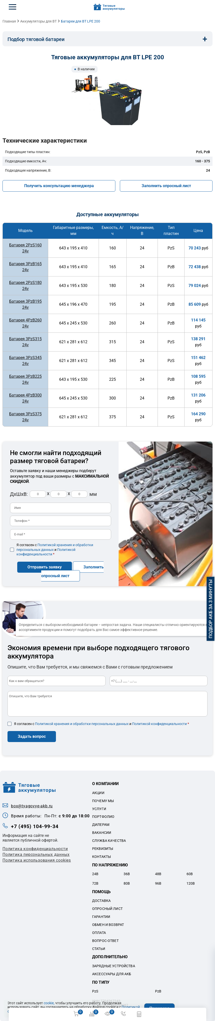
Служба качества (109, 840)
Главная (9, 21)
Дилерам (100, 824)
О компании (105, 783)
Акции (98, 793)
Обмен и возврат (108, 924)
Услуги (99, 808)
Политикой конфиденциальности (159, 724)
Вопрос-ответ (105, 940)
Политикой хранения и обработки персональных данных (82, 724)
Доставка (101, 900)
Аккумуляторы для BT (38, 21)
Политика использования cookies (36, 860)
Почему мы (103, 800)
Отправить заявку (44, 566)
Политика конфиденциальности (35, 848)
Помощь (101, 891)
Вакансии (101, 832)
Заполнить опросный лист (166, 185)
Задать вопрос (32, 736)
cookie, (49, 1003)
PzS (95, 991)
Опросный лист (107, 908)
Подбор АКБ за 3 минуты (210, 608)
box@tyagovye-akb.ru (32, 805)
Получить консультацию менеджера (59, 185)
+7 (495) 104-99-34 (34, 826)
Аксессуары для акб (111, 973)
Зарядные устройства (113, 966)
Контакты (101, 856)
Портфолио (103, 816)
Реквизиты (102, 848)
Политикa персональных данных (35, 854)
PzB (158, 991)
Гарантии (101, 916)
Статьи (98, 948)
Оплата (99, 932)
